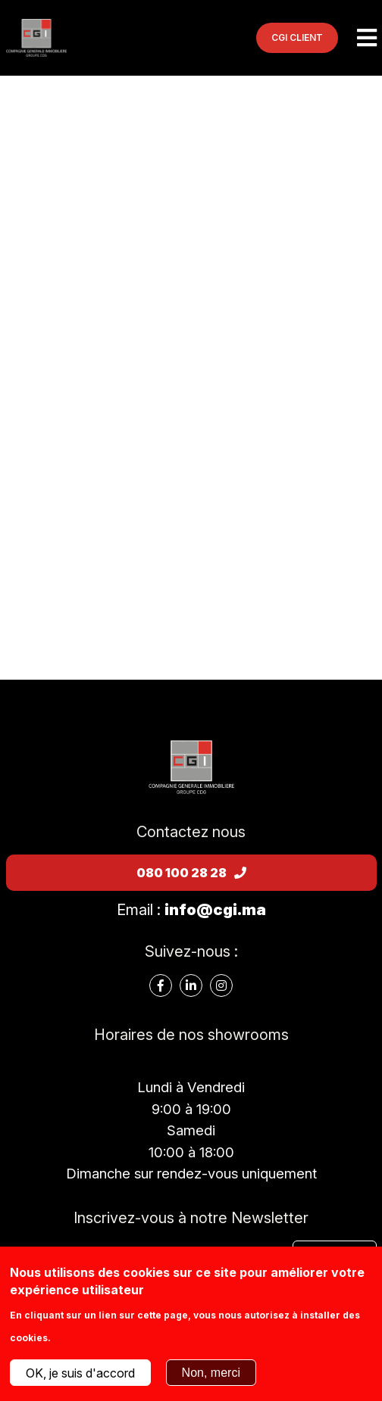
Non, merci (211, 1372)
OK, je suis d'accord (80, 1373)
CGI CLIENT (297, 37)
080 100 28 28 (191, 872)
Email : (191, 910)
